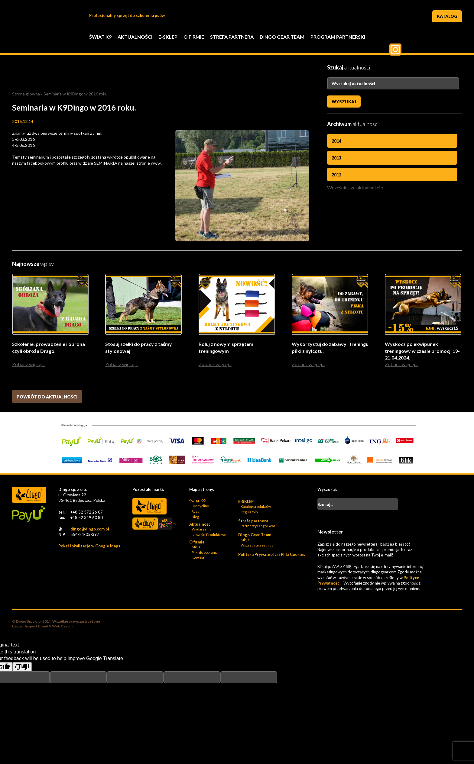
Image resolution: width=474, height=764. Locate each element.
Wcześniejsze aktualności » (355, 187)
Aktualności (135, 37)
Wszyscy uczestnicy (257, 545)
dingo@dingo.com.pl (89, 529)
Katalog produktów (256, 506)
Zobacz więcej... (28, 364)
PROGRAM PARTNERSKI (337, 37)
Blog (195, 517)
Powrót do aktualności (47, 397)
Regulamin (249, 512)
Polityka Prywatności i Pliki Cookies (271, 554)
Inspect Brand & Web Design (49, 626)
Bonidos (149, 542)
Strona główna (26, 93)
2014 (336, 140)
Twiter (426, 37)
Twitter (410, 37)
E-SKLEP (167, 37)
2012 (336, 174)
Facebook (395, 37)
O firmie (193, 37)
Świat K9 (100, 37)
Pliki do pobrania (205, 552)
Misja (196, 547)
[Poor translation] (22, 667)
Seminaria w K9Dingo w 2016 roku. (76, 93)
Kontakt (198, 558)
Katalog (447, 16)
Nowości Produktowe (209, 535)
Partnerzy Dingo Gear (258, 526)
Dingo (149, 506)
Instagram (456, 37)
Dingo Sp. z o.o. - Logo (45, 45)
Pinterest (441, 37)
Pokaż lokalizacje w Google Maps (89, 546)
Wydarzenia (201, 529)
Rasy (195, 511)
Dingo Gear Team (282, 37)
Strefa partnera (232, 37)
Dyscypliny (200, 506)
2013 (336, 157)
